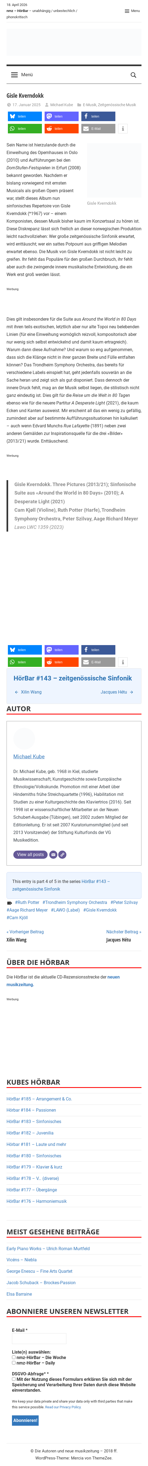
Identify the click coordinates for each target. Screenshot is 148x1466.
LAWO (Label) (67, 910)
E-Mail (19, 1330)
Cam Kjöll (18, 917)
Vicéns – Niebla (22, 1259)
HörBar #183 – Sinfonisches (34, 1121)
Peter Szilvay (125, 902)
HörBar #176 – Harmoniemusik (37, 1201)
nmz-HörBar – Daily (33, 1363)
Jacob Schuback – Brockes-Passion (41, 1282)
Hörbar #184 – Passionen (31, 1110)
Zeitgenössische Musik (117, 105)
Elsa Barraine (19, 1294)
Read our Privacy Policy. (63, 1407)
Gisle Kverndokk (101, 910)
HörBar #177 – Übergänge (32, 1189)
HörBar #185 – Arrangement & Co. (39, 1099)
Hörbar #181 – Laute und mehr (36, 1144)
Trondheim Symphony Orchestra (76, 902)
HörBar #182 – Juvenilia (30, 1133)
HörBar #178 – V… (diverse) (33, 1178)
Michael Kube (61, 105)
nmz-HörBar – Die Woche (39, 1357)
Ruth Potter (28, 902)
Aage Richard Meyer (28, 910)
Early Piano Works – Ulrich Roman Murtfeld (48, 1248)
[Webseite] (62, 855)
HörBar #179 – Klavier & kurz (34, 1167)
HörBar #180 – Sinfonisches (34, 1155)
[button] (25, 116)
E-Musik (89, 105)
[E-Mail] (53, 855)
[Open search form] (133, 75)
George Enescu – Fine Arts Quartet (39, 1271)
